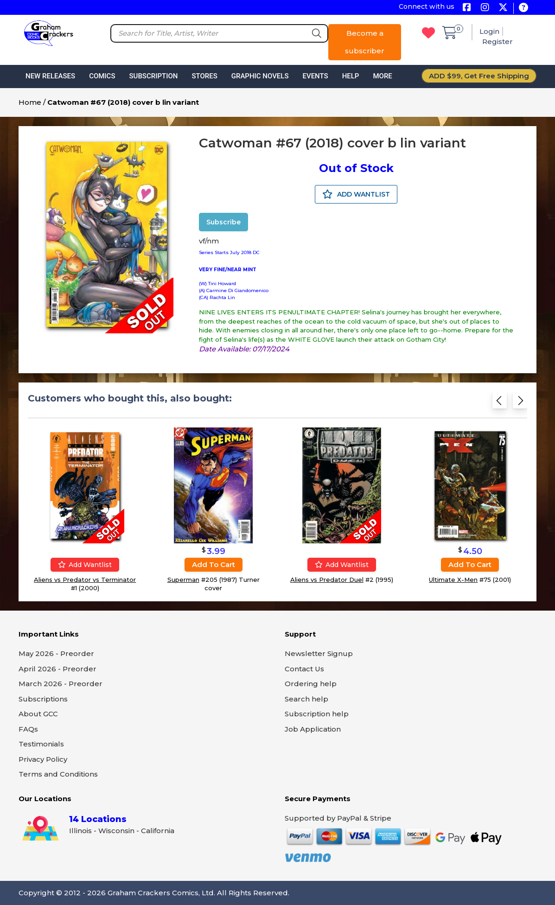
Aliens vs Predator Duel (327, 579)
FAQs (28, 729)
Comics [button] (102, 76)
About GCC (38, 713)
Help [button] (350, 76)
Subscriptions (43, 699)
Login (489, 31)
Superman (183, 579)
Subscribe (223, 222)
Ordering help (311, 683)
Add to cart (213, 564)
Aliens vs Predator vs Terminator (85, 579)
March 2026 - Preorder (60, 683)
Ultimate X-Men (453, 579)
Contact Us (304, 668)
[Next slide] (520, 403)
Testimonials (41, 743)
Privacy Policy (43, 759)
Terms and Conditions (58, 774)
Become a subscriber (364, 42)
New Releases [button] (50, 76)
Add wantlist (85, 565)
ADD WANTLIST (356, 194)
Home (30, 102)
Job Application (313, 729)
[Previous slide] (499, 403)
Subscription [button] (153, 76)
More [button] (382, 76)
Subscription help (317, 713)
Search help (306, 699)
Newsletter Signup (319, 653)
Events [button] (315, 76)
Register (497, 41)
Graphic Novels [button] (260, 76)
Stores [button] (204, 76)
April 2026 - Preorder (57, 668)
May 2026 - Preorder (56, 653)
